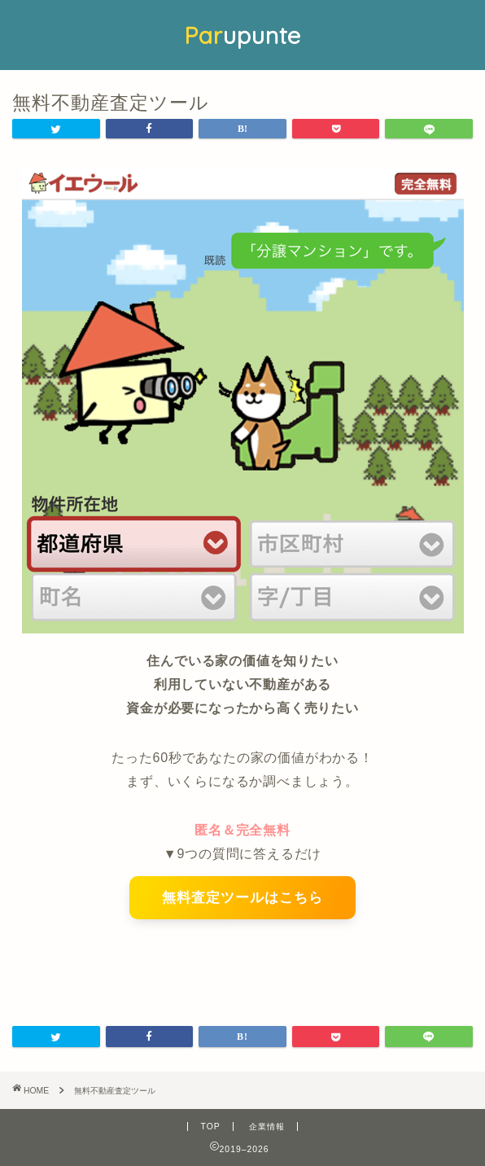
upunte (242, 35)
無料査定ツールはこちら (242, 897)
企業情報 (267, 1126)
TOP (210, 1126)
